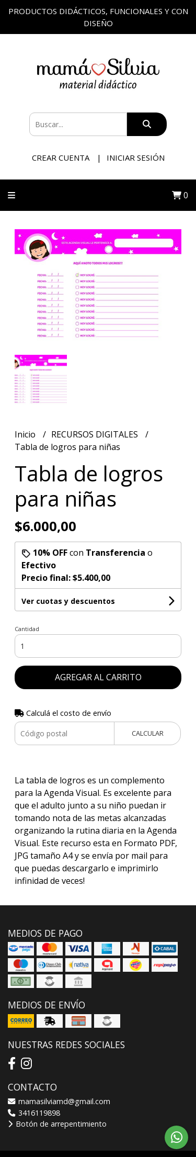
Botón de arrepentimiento (57, 1124)
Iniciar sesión (136, 157)
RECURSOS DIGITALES (95, 434)
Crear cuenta (60, 157)
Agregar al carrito (98, 677)
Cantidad (27, 629)
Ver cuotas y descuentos (68, 601)
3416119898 (34, 1113)
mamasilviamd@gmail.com (59, 1101)
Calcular (148, 733)
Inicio (26, 434)
